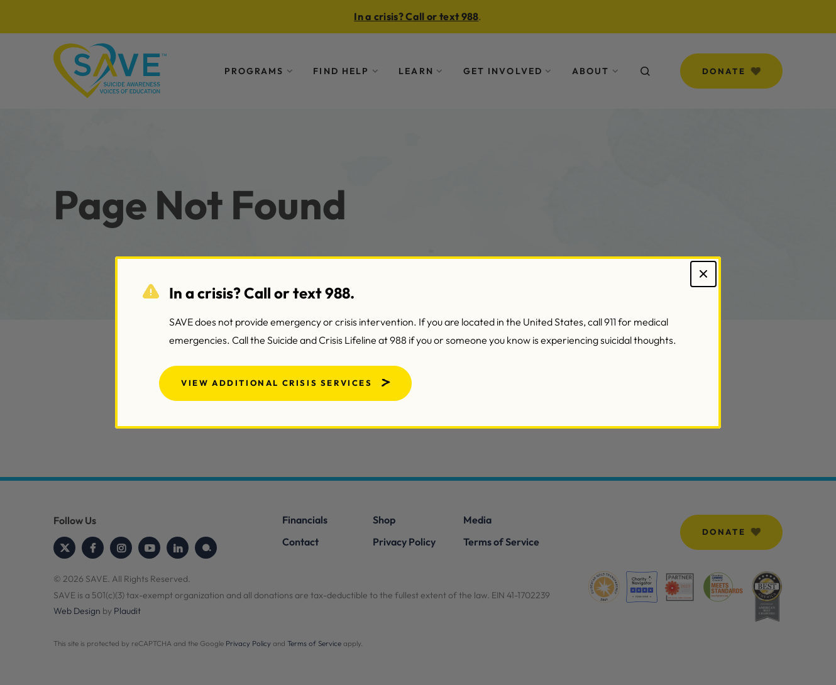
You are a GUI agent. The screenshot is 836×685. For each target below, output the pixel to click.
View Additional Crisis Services (277, 383)
